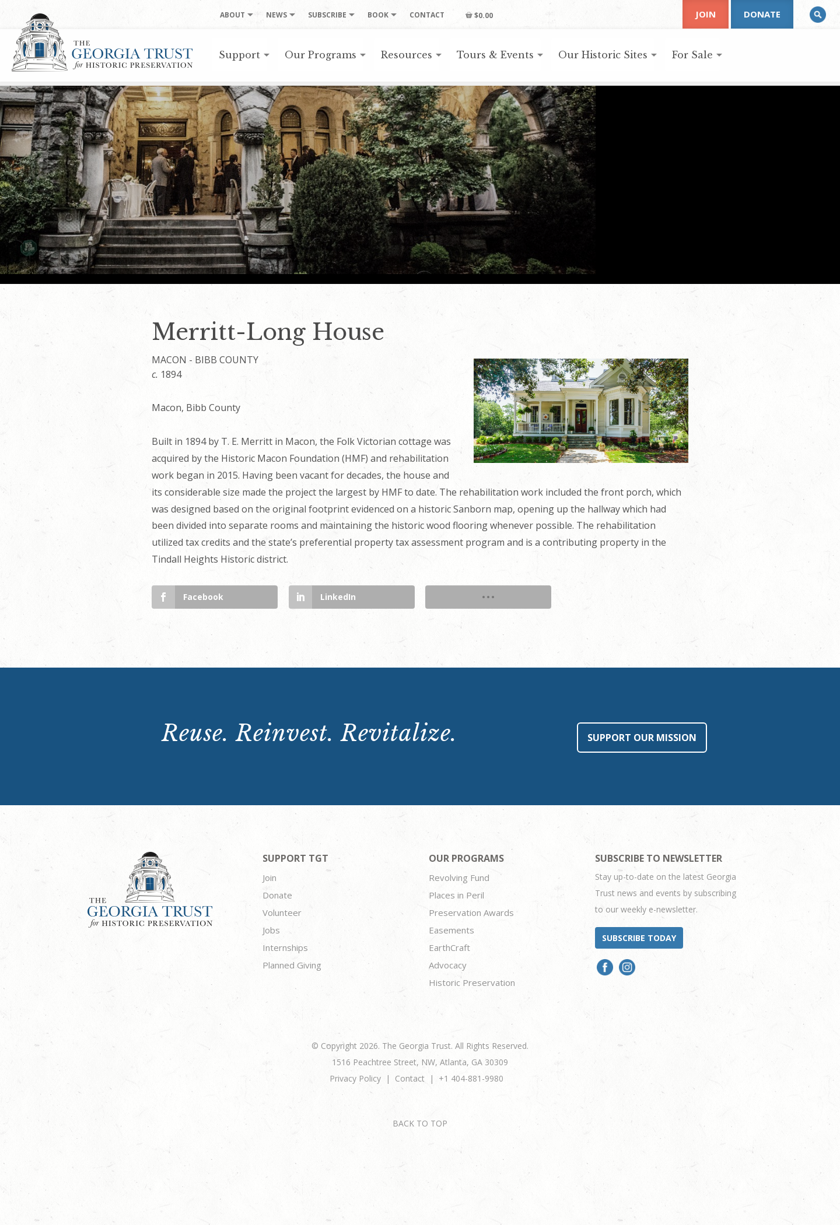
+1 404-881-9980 (471, 1078)
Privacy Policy (355, 1078)
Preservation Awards (471, 912)
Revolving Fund (459, 877)
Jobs (271, 930)
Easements (451, 930)
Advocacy (448, 965)
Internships (285, 947)
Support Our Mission (641, 737)
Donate (762, 14)
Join (705, 14)
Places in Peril (456, 895)
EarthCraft (449, 947)
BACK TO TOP (420, 1123)
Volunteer (282, 912)
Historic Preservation (472, 982)
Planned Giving (291, 965)
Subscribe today (639, 937)
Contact (410, 1078)
